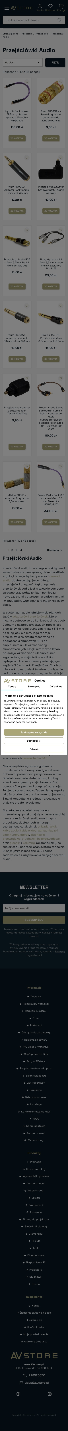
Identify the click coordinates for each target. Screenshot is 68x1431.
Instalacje (36, 1104)
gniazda (43, 826)
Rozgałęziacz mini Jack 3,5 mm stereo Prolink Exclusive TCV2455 (51, 264)
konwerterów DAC (34, 758)
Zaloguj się (35, 1320)
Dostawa (35, 996)
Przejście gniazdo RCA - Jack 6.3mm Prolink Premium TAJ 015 (17, 262)
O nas (35, 1018)
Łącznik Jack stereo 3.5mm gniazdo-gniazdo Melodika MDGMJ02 (17, 116)
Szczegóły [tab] (34, 686)
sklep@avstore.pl (37, 1382)
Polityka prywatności (36, 1003)
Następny (55, 550)
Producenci (36, 1205)
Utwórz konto (35, 1327)
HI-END (36, 1240)
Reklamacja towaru (35, 1039)
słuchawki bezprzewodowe (41, 839)
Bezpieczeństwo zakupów (35, 1068)
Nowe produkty (35, 1169)
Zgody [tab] (12, 686)
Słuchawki (35, 1276)
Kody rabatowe (35, 1126)
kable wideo (28, 830)
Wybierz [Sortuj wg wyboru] (23, 62)
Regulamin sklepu (35, 1010)
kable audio (11, 830)
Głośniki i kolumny (36, 1226)
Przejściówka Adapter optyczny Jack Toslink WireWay (17, 410)
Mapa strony (36, 1140)
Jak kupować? (36, 1082)
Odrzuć (34, 749)
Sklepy (36, 1197)
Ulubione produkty (35, 1341)
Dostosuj (34, 740)
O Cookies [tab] (56, 686)
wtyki (53, 826)
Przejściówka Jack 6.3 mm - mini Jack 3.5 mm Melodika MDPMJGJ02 (51, 500)
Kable (35, 1248)
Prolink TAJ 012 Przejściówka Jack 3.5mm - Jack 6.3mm (51, 338)
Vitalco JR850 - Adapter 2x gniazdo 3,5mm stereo (17, 498)
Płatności (36, 1025)
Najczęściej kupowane (35, 1176)
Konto (36, 1305)
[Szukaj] (34, 20)
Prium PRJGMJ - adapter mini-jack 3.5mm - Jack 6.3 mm (17, 338)
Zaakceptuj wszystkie (34, 732)
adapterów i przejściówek (30, 616)
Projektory (35, 1269)
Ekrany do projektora (36, 1219)
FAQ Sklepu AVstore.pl (35, 1046)
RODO (35, 1118)
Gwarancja (36, 1090)
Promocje (35, 1161)
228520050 (37, 1375)
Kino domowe (35, 1255)
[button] (40, 8)
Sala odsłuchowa (35, 1097)
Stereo (36, 1284)
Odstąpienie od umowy (36, 1032)
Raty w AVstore (35, 1061)
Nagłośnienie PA (36, 1262)
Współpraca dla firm (36, 1054)
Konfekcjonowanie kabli (35, 1111)
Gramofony (36, 1233)
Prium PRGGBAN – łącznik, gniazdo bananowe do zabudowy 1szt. (50, 116)
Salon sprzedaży (36, 1075)
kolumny (29, 843)
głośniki (14, 843)
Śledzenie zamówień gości (35, 1312)
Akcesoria (36, 1212)
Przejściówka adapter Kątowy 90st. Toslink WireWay (51, 190)
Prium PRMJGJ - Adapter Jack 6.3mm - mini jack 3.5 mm (17, 190)
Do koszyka (17, 138)
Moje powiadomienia (35, 1334)
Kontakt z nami (35, 1133)
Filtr (55, 62)
